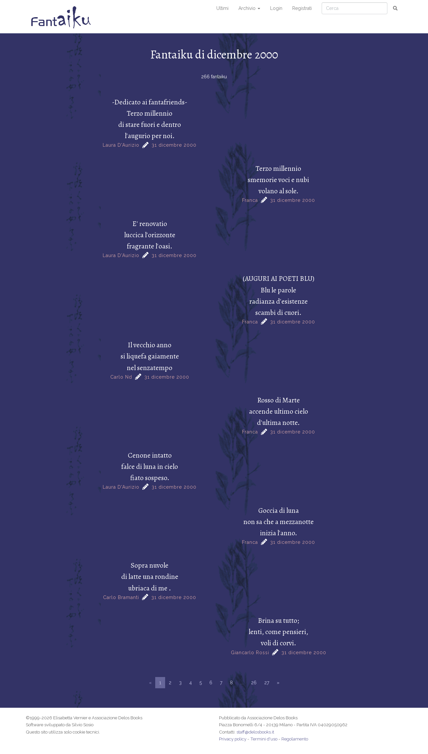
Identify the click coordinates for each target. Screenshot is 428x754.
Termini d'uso (263, 738)
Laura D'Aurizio (121, 145)
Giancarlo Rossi (250, 652)
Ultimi (222, 8)
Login (276, 8)
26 (254, 682)
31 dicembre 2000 (174, 145)
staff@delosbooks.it (255, 732)
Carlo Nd (121, 377)
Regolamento (294, 738)
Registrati (302, 8)
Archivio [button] (249, 8)
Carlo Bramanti (121, 597)
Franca (250, 200)
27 (266, 682)
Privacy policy (232, 738)
